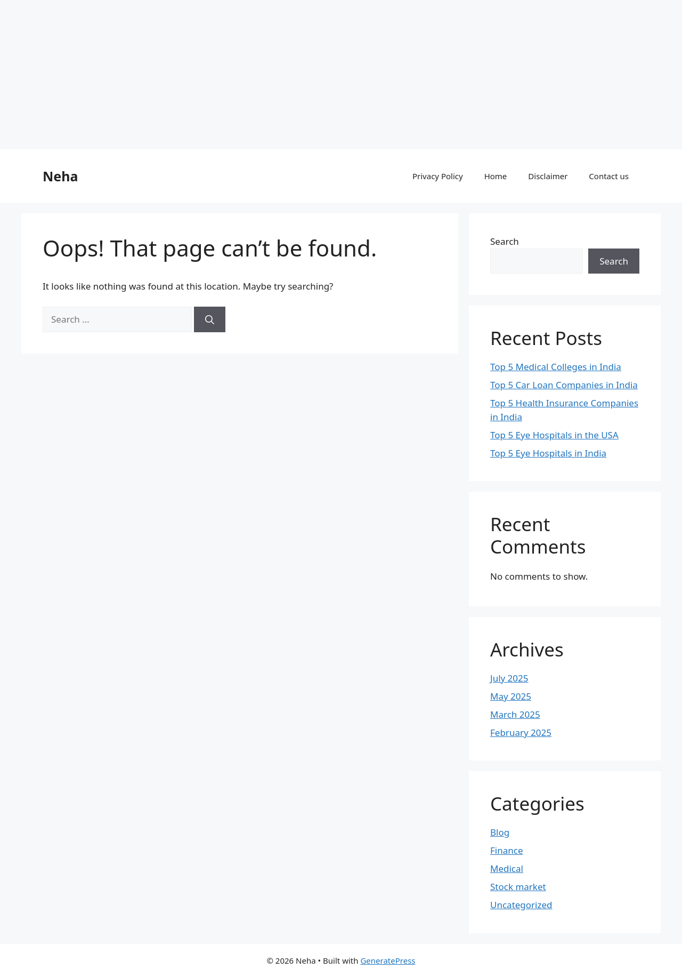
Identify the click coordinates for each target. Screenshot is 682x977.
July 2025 (509, 678)
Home (495, 176)
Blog (499, 832)
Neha (60, 176)
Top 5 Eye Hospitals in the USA (554, 435)
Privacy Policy (437, 176)
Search (504, 241)
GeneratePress (387, 960)
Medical (506, 868)
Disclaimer (547, 176)
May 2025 (510, 696)
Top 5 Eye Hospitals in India (548, 453)
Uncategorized (521, 905)
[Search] (209, 319)
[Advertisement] (319, 74)
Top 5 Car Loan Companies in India (564, 385)
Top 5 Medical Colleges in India (555, 367)
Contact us (609, 176)
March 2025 (515, 714)
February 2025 (520, 732)
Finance (506, 850)
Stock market (518, 886)
